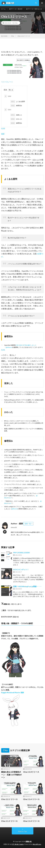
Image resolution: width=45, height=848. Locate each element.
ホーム (3, 9)
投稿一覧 (28, 523)
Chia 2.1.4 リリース (31, 798)
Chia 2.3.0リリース (31, 771)
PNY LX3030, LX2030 (21, 552)
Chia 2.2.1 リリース (9, 798)
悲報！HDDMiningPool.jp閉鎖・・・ (27, 585)
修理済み (16, 105)
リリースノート (7, 82)
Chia (16, 23)
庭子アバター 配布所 (15, 9)
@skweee (9, 347)
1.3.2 (7, 96)
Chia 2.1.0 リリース (31, 820)
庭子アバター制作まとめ (34, 9)
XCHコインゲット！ (21, 569)
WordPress (37, 843)
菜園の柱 (29, 840)
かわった (16, 119)
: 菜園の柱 (10, 616)
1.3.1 (7, 109)
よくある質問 (17, 101)
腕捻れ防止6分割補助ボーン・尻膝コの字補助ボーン (11, 773)
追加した (16, 115)
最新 (3, 134)
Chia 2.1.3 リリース (9, 820)
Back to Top (22, 830)
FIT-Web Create (18, 843)
